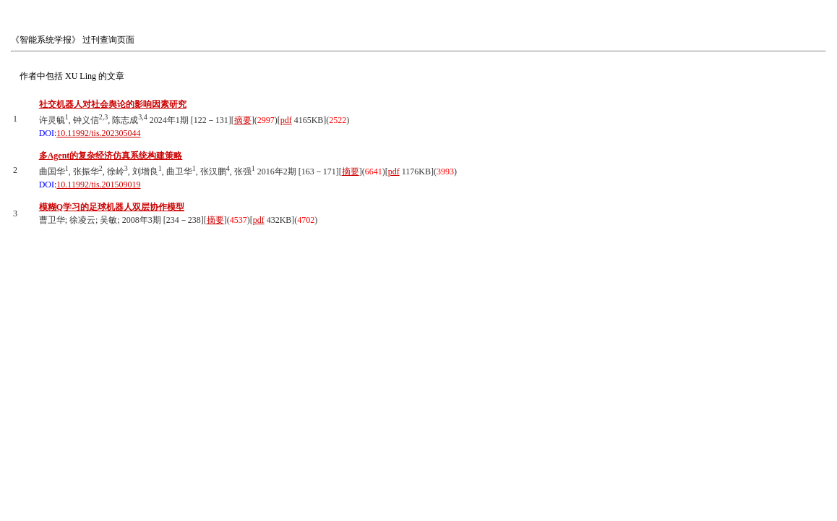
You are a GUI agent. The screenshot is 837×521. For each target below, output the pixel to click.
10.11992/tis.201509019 (98, 184)
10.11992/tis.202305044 (98, 133)
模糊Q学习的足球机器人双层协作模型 (111, 207)
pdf (286, 120)
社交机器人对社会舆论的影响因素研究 (112, 104)
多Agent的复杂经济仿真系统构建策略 (111, 156)
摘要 (243, 120)
